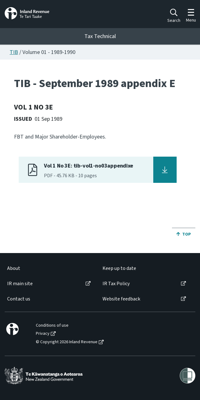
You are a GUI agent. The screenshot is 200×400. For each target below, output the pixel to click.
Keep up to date (119, 268)
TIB (14, 52)
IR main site (20, 284)
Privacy (43, 333)
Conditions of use (52, 325)
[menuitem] (48, 268)
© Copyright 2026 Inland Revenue (67, 342)
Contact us (18, 299)
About (13, 268)
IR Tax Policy (116, 284)
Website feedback (121, 299)
